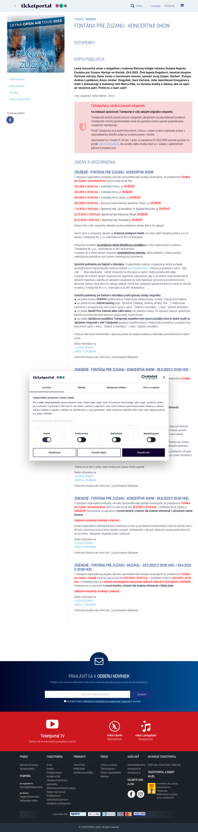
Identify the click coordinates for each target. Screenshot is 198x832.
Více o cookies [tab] (151, 387)
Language (155, 5)
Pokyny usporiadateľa (111, 772)
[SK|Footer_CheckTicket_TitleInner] (163, 764)
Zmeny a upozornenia (19, 99)
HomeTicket (79, 764)
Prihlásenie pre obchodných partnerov (57, 797)
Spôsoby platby (27, 768)
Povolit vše (143, 452)
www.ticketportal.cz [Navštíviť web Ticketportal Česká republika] (136, 764)
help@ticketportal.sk (29, 796)
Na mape (13, 92)
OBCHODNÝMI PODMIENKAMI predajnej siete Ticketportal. (107, 701)
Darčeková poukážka (83, 772)
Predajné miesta (54, 772)
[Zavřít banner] (164, 377)
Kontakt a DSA (53, 776)
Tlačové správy (108, 768)
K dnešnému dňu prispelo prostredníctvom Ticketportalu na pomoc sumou (167, 790)
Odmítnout (54, 452)
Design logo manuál (56, 791)
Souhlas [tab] (46, 387)
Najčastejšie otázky (29, 800)
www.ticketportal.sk (109, 144)
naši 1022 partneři (49, 402)
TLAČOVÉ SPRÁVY (83, 347)
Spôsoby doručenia (29, 764)
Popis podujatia (16, 85)
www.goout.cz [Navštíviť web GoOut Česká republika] (134, 772)
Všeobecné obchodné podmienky (57, 782)
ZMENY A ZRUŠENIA (85, 351)
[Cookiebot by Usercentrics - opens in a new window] (143, 377)
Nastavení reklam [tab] (116, 387)
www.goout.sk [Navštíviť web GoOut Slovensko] (134, 768)
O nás (49, 764)
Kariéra (50, 768)
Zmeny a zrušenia (109, 764)
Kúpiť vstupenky (17, 79)
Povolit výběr (99, 452)
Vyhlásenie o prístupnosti (59, 803)
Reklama (105, 776)
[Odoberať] (141, 694)
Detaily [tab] (82, 387)
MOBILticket (79, 768)
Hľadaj (136, 6)
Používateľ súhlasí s (103, 701)
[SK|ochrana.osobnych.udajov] (59, 788)
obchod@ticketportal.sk (31, 787)
